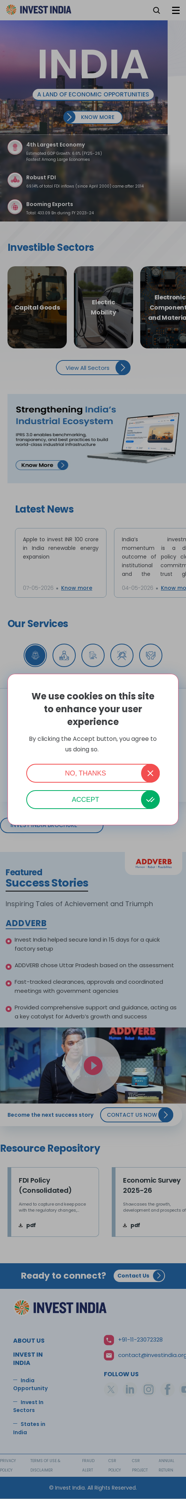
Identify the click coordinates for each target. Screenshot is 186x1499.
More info (110, 750)
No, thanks (85, 773)
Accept (85, 799)
